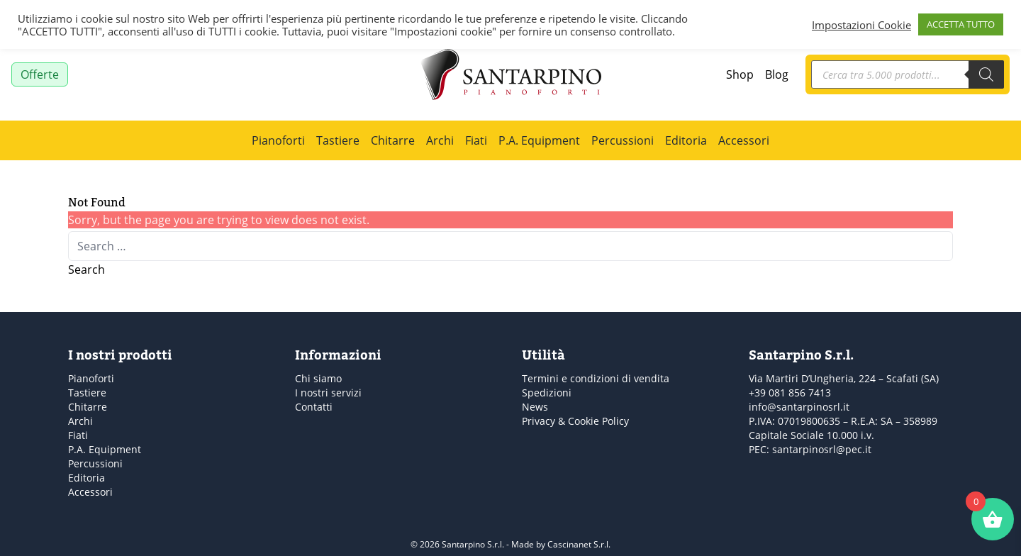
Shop (740, 74)
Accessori (743, 140)
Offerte (40, 74)
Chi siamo (318, 378)
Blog (776, 74)
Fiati (476, 140)
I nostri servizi (328, 392)
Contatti (314, 406)
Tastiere (337, 140)
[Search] (986, 74)
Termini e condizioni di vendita (595, 378)
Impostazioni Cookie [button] (861, 24)
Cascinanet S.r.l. (578, 544)
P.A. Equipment (539, 140)
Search (86, 269)
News (535, 406)
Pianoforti (278, 140)
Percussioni (622, 140)
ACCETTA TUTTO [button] (961, 24)
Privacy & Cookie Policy (575, 421)
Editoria (686, 140)
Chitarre (393, 140)
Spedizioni (546, 392)
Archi (440, 140)
